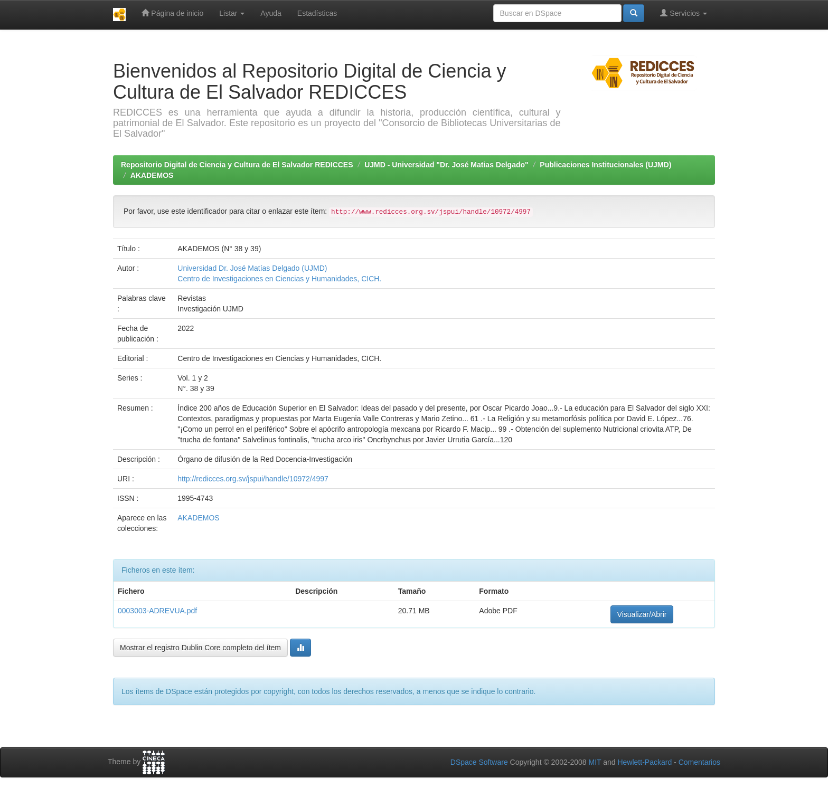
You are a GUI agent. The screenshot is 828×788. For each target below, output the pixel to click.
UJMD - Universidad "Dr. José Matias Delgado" (446, 164)
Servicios (683, 12)
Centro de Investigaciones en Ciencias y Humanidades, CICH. (279, 278)
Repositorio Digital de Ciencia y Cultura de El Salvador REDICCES (237, 164)
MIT (594, 762)
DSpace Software (479, 762)
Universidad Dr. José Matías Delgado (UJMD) (252, 268)
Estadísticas (317, 13)
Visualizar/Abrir (642, 614)
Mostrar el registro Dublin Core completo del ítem (200, 647)
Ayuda (270, 13)
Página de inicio (172, 12)
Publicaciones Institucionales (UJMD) (605, 164)
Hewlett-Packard (644, 762)
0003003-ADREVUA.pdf (157, 610)
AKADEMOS (152, 175)
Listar (231, 13)
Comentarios (699, 762)
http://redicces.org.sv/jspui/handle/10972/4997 (252, 478)
